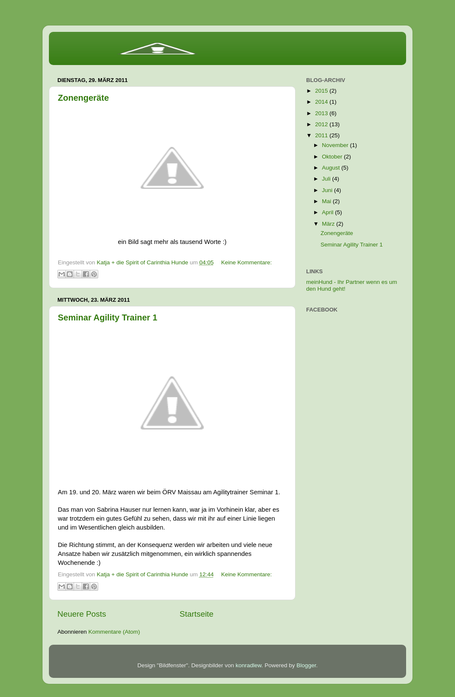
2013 (322, 113)
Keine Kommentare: (246, 262)
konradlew (249, 665)
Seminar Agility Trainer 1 (107, 317)
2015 (322, 91)
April (328, 212)
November (336, 145)
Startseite (196, 613)
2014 (322, 102)
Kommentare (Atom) (114, 632)
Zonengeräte (83, 97)
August (331, 167)
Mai (327, 201)
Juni (328, 190)
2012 (322, 124)
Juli (327, 179)
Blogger (306, 665)
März (329, 224)
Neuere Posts (81, 613)
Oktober (333, 156)
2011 (322, 135)
